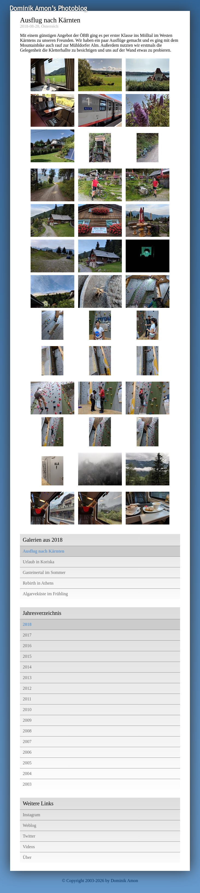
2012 (27, 688)
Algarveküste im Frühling (45, 593)
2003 (27, 784)
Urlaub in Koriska (38, 561)
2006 (27, 752)
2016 (27, 645)
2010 (27, 709)
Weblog (29, 825)
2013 (27, 677)
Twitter (29, 836)
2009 (27, 720)
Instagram (31, 814)
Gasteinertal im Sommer (44, 572)
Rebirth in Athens (38, 583)
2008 (27, 731)
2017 (27, 635)
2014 (27, 667)
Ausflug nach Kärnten (43, 551)
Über (27, 857)
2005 (27, 763)
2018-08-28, (30, 26)
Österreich (49, 26)
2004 (27, 773)
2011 (27, 699)
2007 (27, 741)
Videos (29, 846)
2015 (27, 656)
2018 (27, 624)
